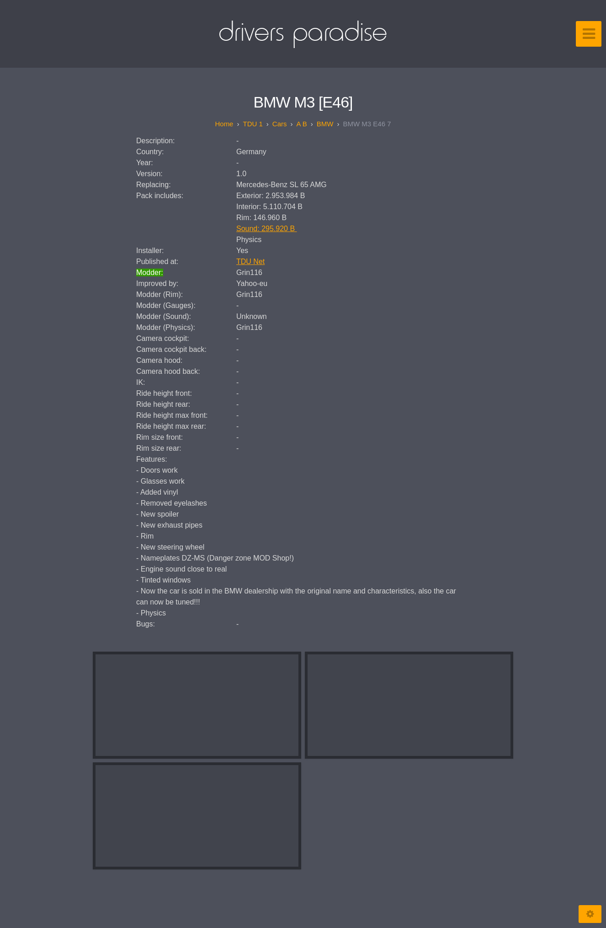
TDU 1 (252, 124)
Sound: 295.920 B (266, 228)
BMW (325, 124)
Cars (279, 124)
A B (301, 124)
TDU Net (250, 261)
